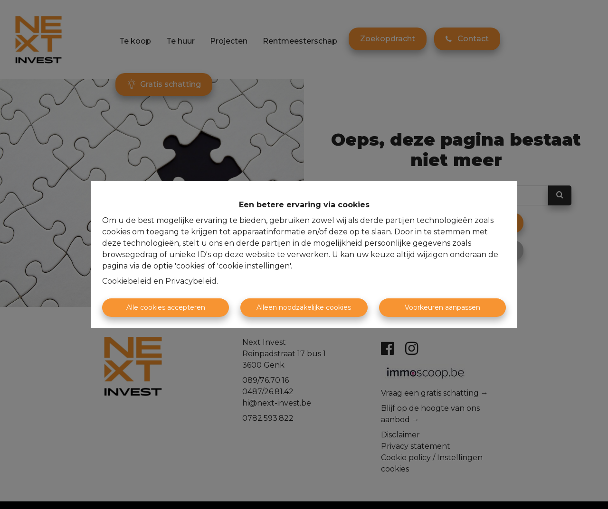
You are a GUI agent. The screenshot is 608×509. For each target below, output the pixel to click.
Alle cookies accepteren (165, 307)
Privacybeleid (191, 281)
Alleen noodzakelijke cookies (303, 307)
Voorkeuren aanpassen (442, 307)
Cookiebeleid (127, 281)
